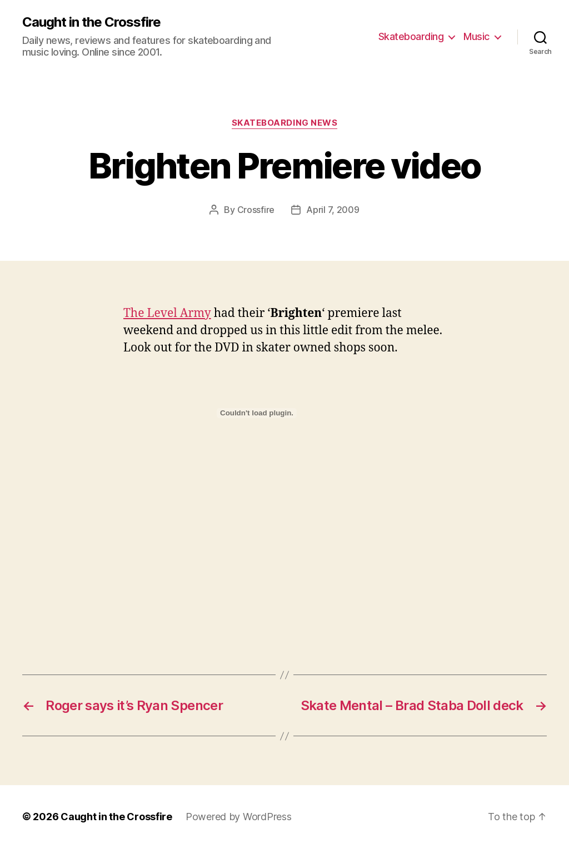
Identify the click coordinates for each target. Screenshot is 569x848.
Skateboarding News (285, 123)
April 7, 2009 (333, 209)
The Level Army (167, 313)
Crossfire (256, 209)
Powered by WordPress (239, 816)
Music (476, 36)
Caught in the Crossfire (91, 22)
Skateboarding (411, 36)
